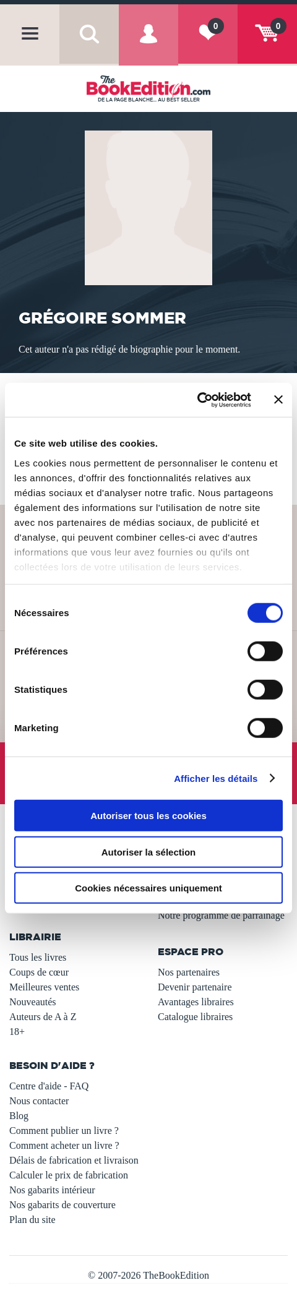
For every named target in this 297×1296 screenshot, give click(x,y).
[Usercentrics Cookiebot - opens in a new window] (197, 400)
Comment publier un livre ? (64, 1130)
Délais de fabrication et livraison (74, 1160)
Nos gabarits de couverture (62, 1204)
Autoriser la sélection (148, 851)
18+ (17, 1031)
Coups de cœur (39, 972)
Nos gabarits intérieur (52, 1190)
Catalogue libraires (195, 1016)
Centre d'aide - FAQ (48, 1086)
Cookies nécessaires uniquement (148, 888)
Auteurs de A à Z (42, 1016)
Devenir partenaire (194, 987)
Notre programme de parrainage (221, 915)
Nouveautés (32, 1002)
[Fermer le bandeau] (278, 399)
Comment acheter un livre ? (64, 1145)
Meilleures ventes (44, 987)
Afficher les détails (215, 778)
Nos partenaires (189, 972)
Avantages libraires (196, 1002)
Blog (18, 1115)
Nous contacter (39, 1101)
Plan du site (32, 1219)
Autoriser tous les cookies (148, 815)
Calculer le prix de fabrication (68, 1175)
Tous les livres (37, 957)
